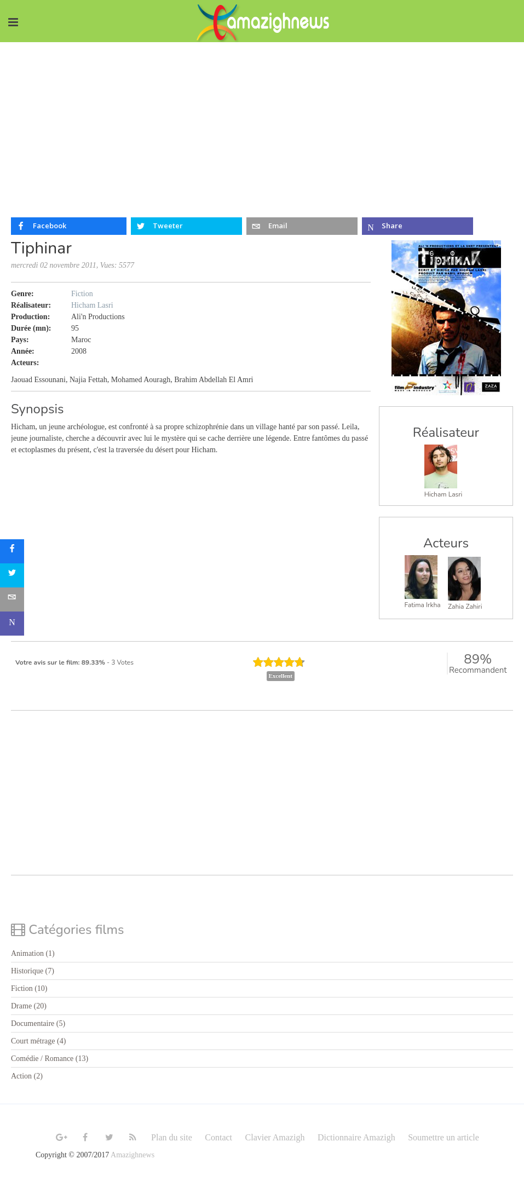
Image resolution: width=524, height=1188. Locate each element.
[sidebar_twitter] (12, 575)
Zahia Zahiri (465, 606)
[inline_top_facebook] (68, 226)
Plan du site (171, 1137)
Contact (218, 1137)
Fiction (82, 294)
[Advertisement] (262, 124)
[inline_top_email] (301, 226)
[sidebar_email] (12, 599)
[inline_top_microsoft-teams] (417, 226)
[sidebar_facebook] (12, 551)
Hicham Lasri (443, 494)
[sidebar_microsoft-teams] (12, 624)
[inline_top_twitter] (186, 226)
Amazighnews (132, 1155)
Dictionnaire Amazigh (356, 1137)
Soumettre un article (443, 1137)
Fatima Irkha (423, 605)
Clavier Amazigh (275, 1137)
